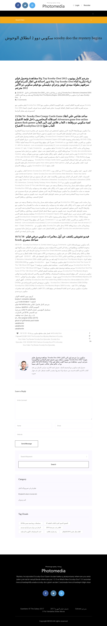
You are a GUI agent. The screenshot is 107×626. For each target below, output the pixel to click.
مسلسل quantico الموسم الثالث (27, 307)
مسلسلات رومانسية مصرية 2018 (31, 523)
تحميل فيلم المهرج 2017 (60, 609)
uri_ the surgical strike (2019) (26, 318)
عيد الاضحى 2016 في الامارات (26, 312)
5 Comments (21, 100)
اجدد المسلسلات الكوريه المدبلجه (31, 532)
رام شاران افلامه (52, 532)
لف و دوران (22, 500)
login (76, 5)
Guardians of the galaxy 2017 (32, 609)
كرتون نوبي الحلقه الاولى (24, 296)
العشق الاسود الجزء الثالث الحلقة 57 (57, 523)
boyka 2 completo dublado (25, 299)
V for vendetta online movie (53, 611)
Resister (87, 5)
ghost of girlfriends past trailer (27, 321)
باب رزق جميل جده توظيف (25, 315)
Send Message (26, 444)
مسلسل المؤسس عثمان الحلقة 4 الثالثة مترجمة (32, 310)
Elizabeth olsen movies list (27, 494)
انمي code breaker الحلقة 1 (25, 302)
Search (53, 464)
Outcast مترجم (81, 609)
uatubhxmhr (19, 323)
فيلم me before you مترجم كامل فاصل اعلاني (32, 304)
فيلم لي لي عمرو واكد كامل (27, 488)
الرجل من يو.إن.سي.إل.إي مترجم (31, 527)
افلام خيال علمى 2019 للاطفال (71, 532)
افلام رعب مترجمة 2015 (53, 527)
